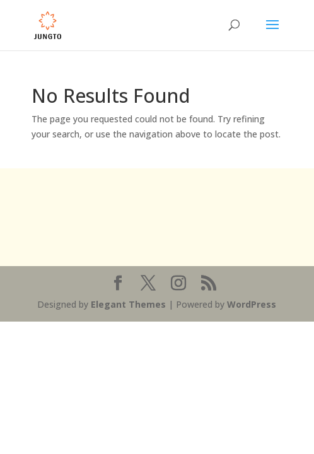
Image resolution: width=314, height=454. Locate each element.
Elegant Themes (128, 304)
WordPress (251, 304)
